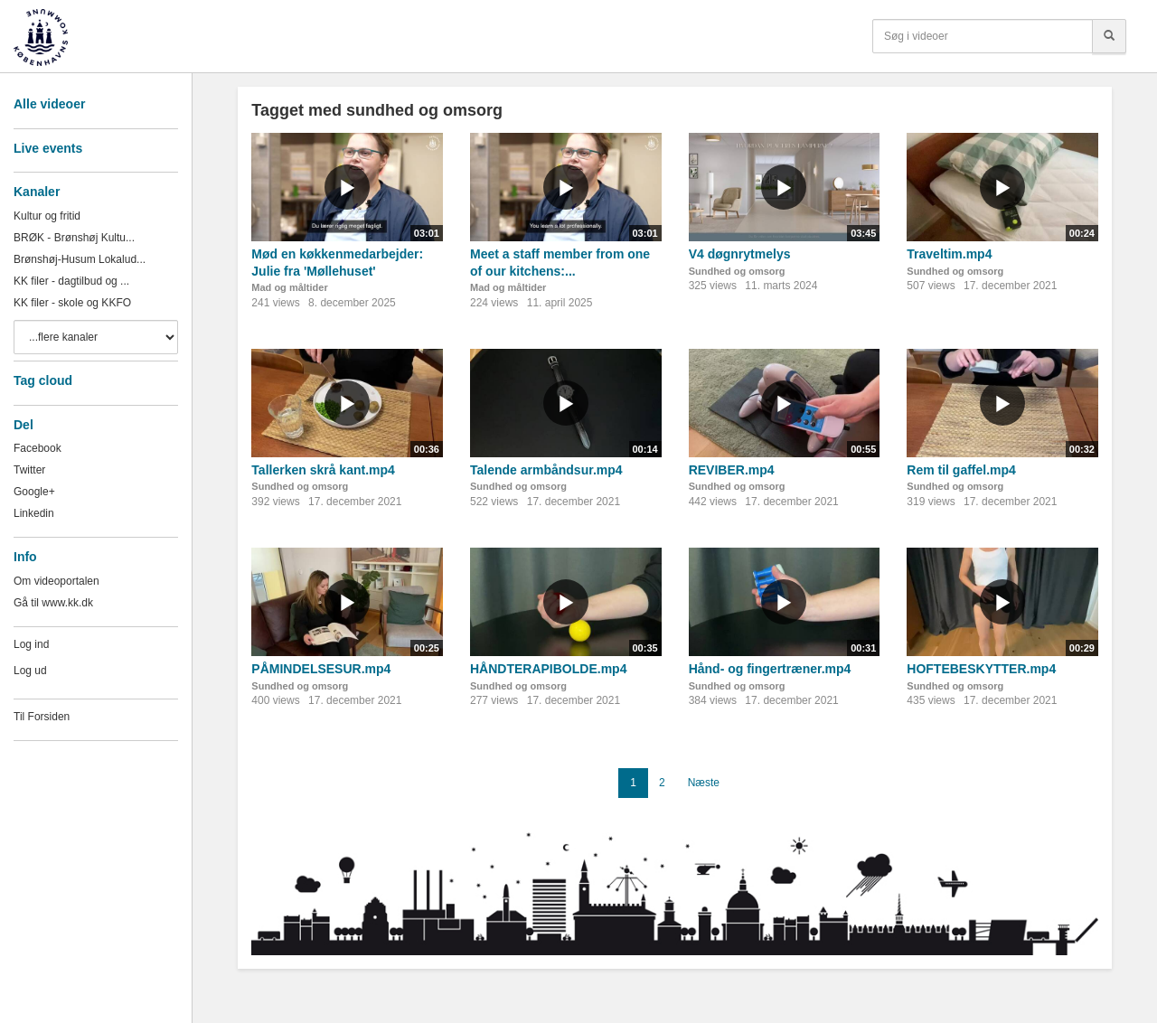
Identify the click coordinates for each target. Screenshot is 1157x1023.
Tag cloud (43, 380)
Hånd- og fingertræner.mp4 (770, 669)
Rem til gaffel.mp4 (961, 470)
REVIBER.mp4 (732, 470)
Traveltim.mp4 (949, 254)
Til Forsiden (42, 716)
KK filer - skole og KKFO (72, 302)
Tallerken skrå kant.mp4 (322, 470)
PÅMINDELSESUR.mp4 (320, 669)
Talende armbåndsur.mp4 (546, 470)
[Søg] (1109, 36)
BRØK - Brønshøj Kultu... (74, 237)
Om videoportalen (56, 581)
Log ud (30, 670)
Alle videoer (49, 104)
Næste (704, 782)
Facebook (37, 448)
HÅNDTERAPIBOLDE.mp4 (548, 669)
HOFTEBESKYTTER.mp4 (981, 669)
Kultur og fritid (47, 216)
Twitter (29, 470)
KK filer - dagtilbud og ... (71, 281)
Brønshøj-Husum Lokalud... (80, 259)
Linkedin (34, 513)
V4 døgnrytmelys (740, 254)
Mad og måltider (289, 287)
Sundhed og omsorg (737, 271)
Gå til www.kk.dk (53, 602)
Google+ (34, 491)
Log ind (31, 644)
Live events (48, 148)
